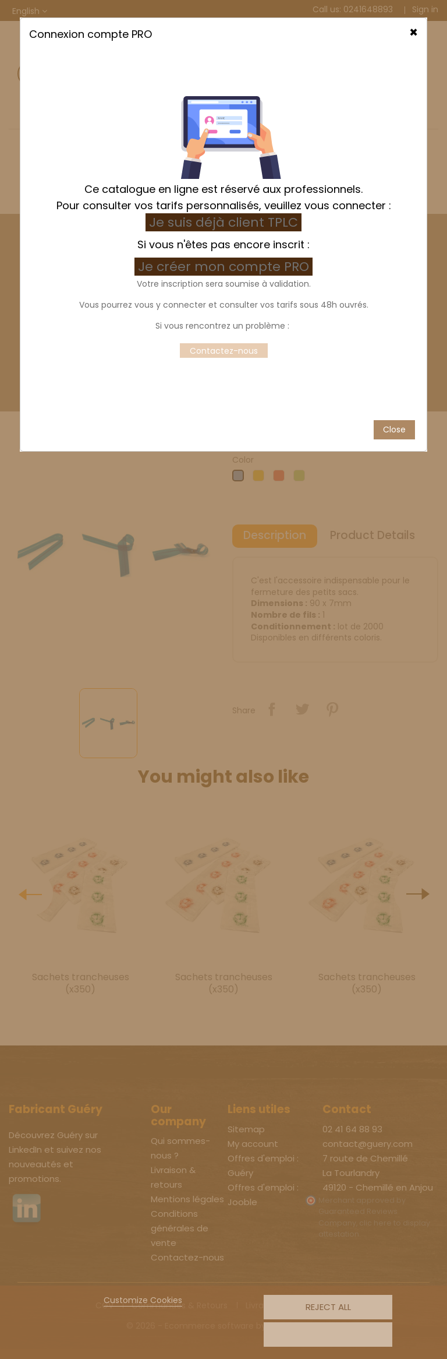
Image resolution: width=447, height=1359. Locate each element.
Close (394, 401)
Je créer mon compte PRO (225, 239)
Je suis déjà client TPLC (223, 194)
